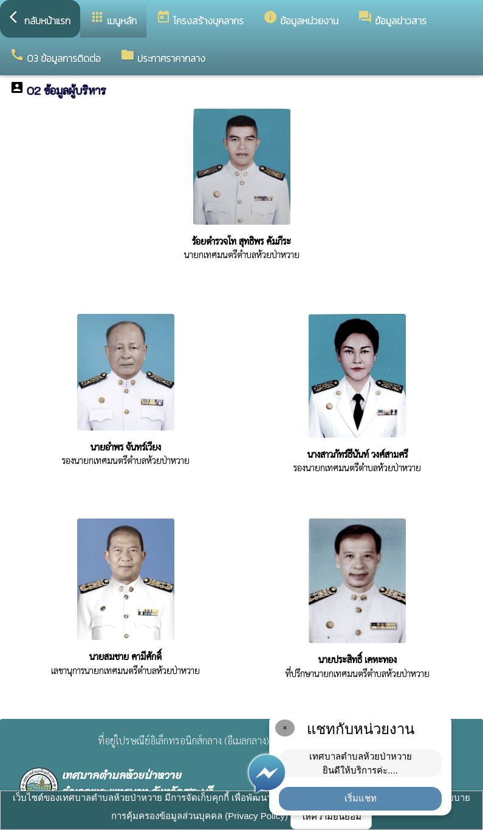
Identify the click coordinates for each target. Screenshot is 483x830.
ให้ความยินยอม (331, 816)
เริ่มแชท (360, 798)
